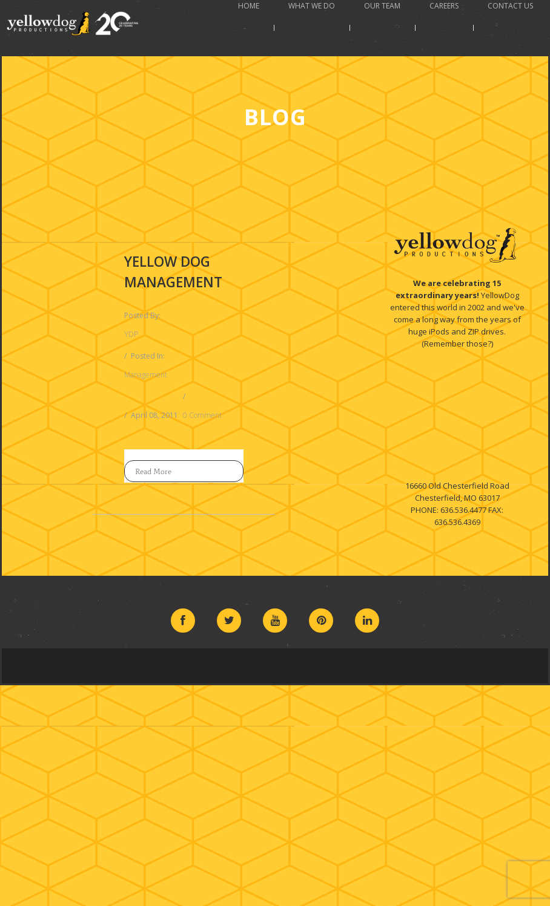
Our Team (382, 6)
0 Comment (202, 415)
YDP (131, 334)
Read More (153, 471)
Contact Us (510, 6)
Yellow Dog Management (173, 272)
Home (248, 6)
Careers (444, 6)
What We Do (311, 6)
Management (145, 375)
